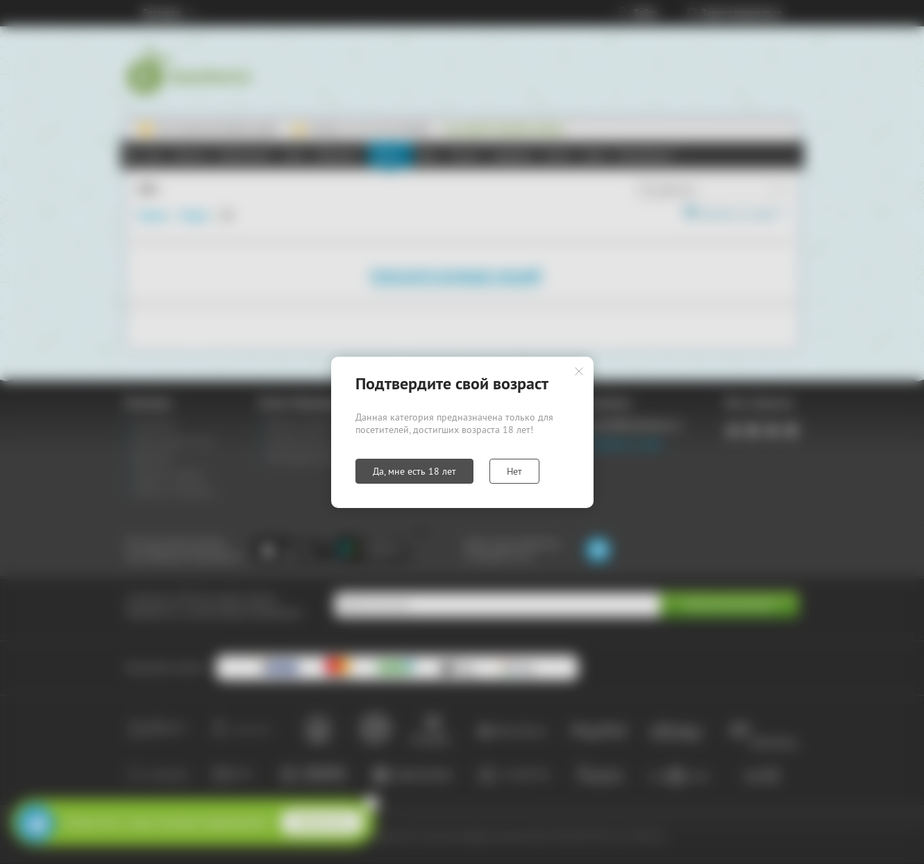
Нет (514, 471)
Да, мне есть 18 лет (414, 471)
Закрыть (579, 371)
